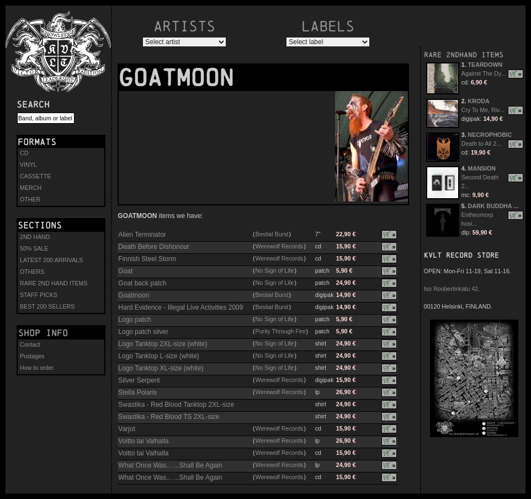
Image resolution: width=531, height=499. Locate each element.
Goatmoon (133, 295)
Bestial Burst (272, 234)
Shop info (43, 333)
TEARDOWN (485, 64)
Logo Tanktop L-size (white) (158, 356)
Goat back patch (142, 283)
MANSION (482, 168)
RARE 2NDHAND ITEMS (463, 55)
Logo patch (134, 319)
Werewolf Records (280, 246)
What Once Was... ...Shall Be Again (170, 465)
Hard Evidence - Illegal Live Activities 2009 (180, 307)
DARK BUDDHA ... (493, 206)
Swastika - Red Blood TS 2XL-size (168, 417)
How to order (37, 367)
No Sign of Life (275, 270)
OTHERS (32, 271)
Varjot (126, 429)
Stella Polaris (137, 392)
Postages (32, 356)
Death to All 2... (481, 143)
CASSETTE (35, 176)
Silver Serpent (139, 380)
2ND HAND (35, 236)
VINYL (28, 164)
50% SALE (34, 248)
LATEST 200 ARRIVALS (51, 260)
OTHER (30, 199)
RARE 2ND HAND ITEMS (54, 283)
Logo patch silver (143, 332)
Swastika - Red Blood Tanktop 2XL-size (176, 404)
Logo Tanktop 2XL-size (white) (162, 344)
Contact (30, 344)
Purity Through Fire (281, 331)
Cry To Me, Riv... (483, 110)
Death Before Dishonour (153, 247)
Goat (125, 271)
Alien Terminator (142, 234)
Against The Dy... (483, 73)
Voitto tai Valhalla (143, 441)
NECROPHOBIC (490, 134)
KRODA (479, 101)
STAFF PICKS (38, 294)
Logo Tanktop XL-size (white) (161, 368)
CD (24, 153)
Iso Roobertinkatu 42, (452, 288)
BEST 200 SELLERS (47, 306)
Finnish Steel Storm (147, 259)
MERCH (30, 187)
